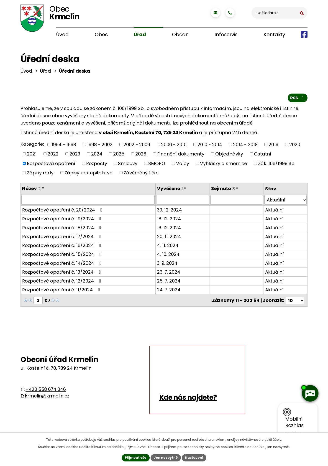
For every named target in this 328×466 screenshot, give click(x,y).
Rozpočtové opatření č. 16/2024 (62, 246)
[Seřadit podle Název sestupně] (43, 190)
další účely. (273, 439)
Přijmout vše (135, 457)
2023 (74, 155)
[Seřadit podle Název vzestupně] (43, 188)
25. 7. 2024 (168, 282)
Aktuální (274, 211)
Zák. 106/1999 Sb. (276, 164)
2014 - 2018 (245, 145)
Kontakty (274, 34)
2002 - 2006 (136, 145)
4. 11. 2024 (167, 246)
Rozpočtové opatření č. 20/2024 (63, 211)
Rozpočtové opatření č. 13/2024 (62, 273)
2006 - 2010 (174, 145)
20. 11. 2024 (169, 237)
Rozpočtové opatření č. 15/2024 (62, 255)
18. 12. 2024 (169, 219)
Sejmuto (223, 189)
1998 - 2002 (100, 145)
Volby (182, 164)
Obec (101, 34)
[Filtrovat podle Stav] (285, 201)
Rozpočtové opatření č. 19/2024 (62, 219)
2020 (294, 145)
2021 (32, 155)
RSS (297, 99)
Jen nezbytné (166, 457)
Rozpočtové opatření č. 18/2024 (62, 228)
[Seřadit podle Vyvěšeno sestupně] (184, 190)
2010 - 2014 (209, 145)
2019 (273, 145)
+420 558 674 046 (46, 390)
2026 (140, 155)
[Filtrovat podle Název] (87, 201)
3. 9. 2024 (167, 264)
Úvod (62, 34)
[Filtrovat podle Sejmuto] (236, 201)
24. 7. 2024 (168, 291)
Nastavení (194, 457)
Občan (180, 34)
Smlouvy (127, 164)
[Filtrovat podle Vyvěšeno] (182, 201)
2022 (53, 155)
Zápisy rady (40, 174)
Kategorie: (32, 145)
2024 (96, 155)
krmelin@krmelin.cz (47, 396)
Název (31, 189)
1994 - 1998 (63, 145)
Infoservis (226, 34)
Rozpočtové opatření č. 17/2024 (62, 237)
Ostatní (262, 155)
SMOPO (156, 164)
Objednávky (229, 155)
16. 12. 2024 (169, 228)
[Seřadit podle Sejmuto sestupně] (237, 190)
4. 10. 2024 (168, 255)
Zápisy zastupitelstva (88, 174)
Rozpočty (96, 164)
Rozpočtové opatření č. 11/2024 (62, 291)
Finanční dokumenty (180, 155)
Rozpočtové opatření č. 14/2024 (62, 264)
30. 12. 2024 (169, 211)
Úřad (140, 34)
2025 (118, 155)
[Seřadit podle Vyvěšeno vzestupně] (184, 188)
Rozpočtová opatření (51, 164)
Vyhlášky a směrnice (223, 164)
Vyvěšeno (169, 189)
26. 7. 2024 (168, 273)
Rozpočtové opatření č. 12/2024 (62, 282)
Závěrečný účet (141, 174)
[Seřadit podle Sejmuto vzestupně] (237, 188)
